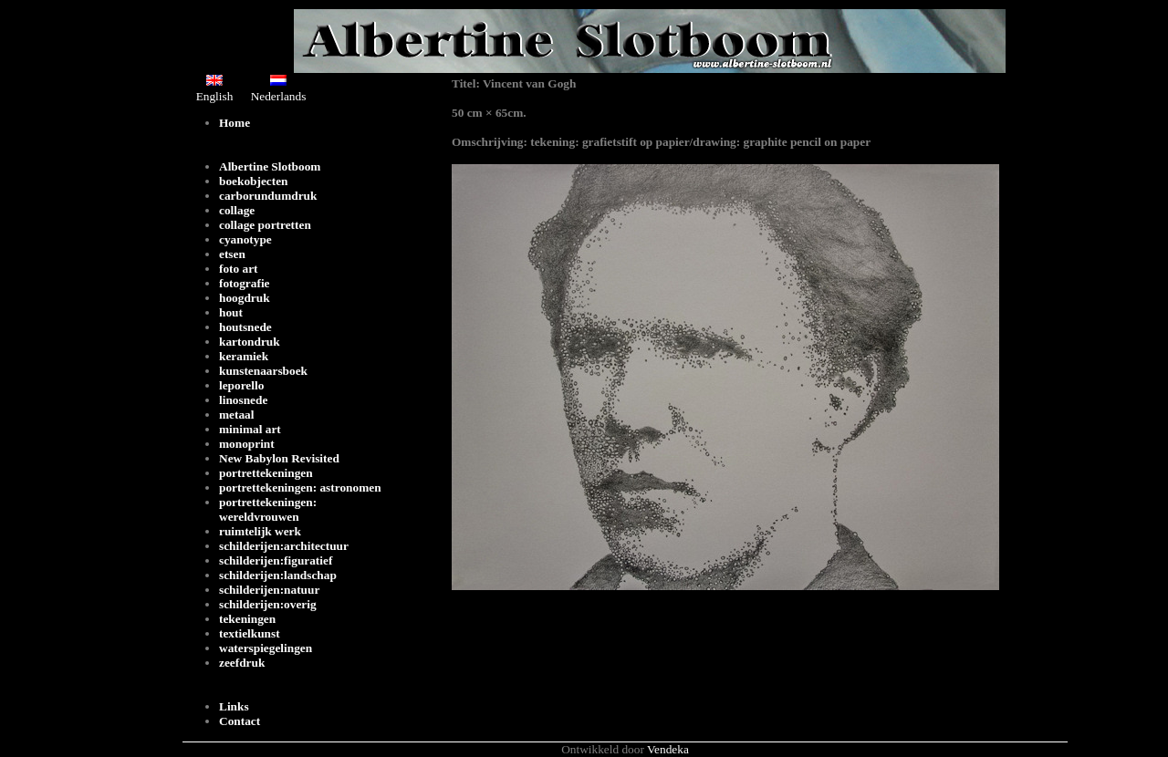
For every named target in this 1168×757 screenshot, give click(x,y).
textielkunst (249, 633)
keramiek (243, 356)
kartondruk (249, 341)
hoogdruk (244, 298)
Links (234, 706)
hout (231, 312)
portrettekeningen (266, 473)
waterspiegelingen (265, 648)
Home (234, 123)
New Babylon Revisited (279, 458)
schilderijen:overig (268, 604)
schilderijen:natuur (269, 589)
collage (237, 210)
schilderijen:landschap (278, 575)
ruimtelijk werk (260, 531)
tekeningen (247, 619)
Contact (239, 721)
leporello (241, 385)
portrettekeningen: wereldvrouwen (268, 509)
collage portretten (265, 225)
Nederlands (279, 89)
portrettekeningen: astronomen (300, 487)
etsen (232, 254)
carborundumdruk (268, 195)
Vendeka (668, 749)
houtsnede (245, 327)
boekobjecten (253, 181)
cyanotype (245, 239)
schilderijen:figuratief (275, 560)
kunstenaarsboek (263, 371)
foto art (238, 268)
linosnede (243, 400)
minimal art (250, 429)
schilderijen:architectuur (284, 546)
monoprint (247, 444)
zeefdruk (242, 662)
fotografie (244, 283)
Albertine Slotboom (269, 166)
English (215, 89)
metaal (237, 414)
